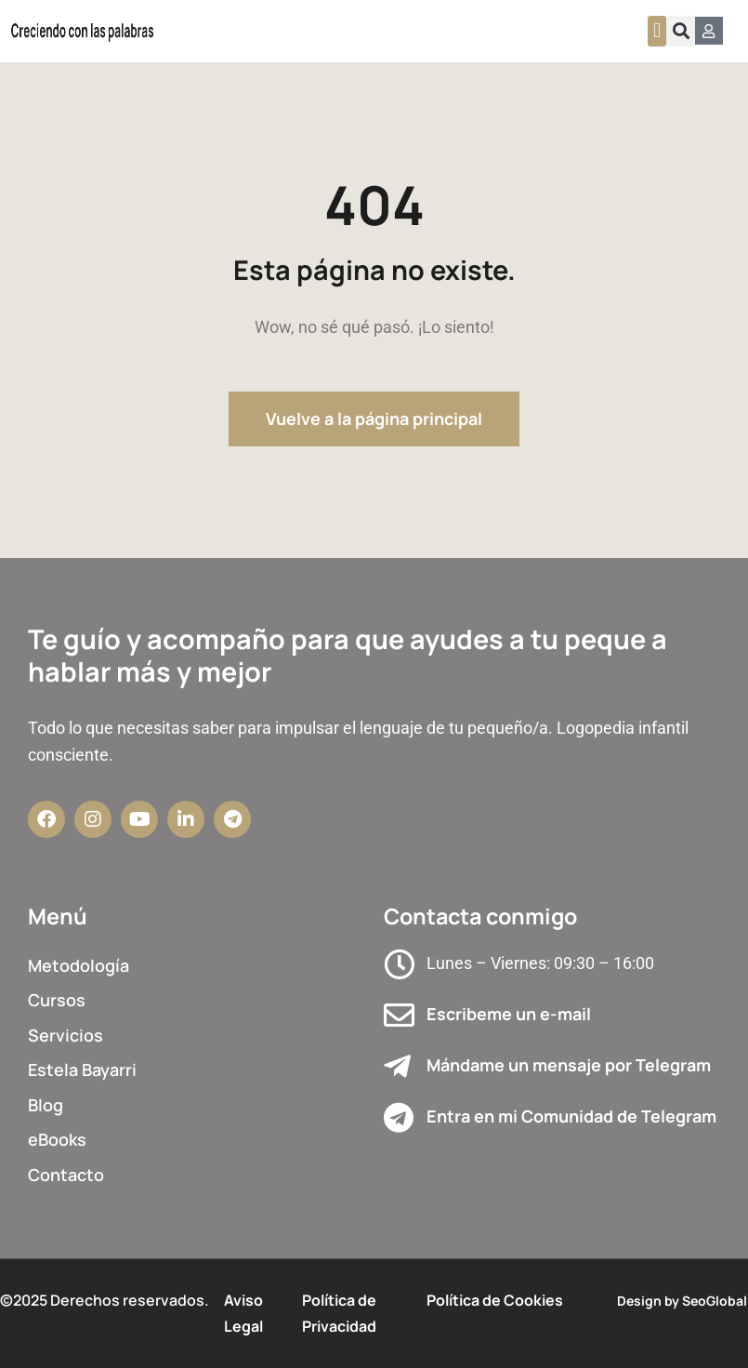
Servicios (65, 1035)
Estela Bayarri (82, 1069)
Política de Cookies (494, 1300)
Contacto (66, 1174)
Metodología (78, 965)
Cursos (56, 1000)
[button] (656, 31)
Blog (45, 1105)
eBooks (57, 1139)
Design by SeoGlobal (682, 1300)
